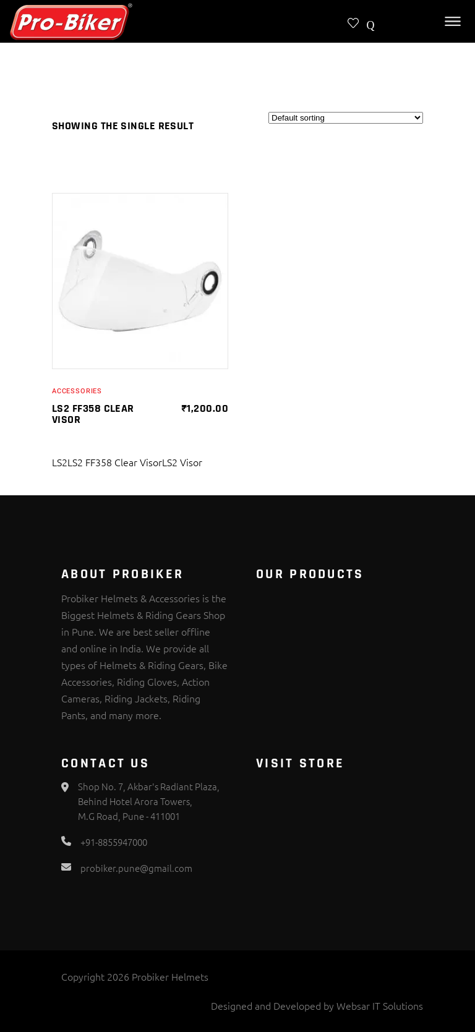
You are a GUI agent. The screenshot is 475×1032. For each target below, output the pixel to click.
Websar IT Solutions (379, 1005)
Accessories (77, 391)
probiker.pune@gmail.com (136, 867)
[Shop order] (345, 118)
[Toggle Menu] (453, 21)
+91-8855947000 (113, 841)
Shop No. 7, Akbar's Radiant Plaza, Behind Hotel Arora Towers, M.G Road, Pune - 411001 (149, 801)
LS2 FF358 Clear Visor (93, 414)
